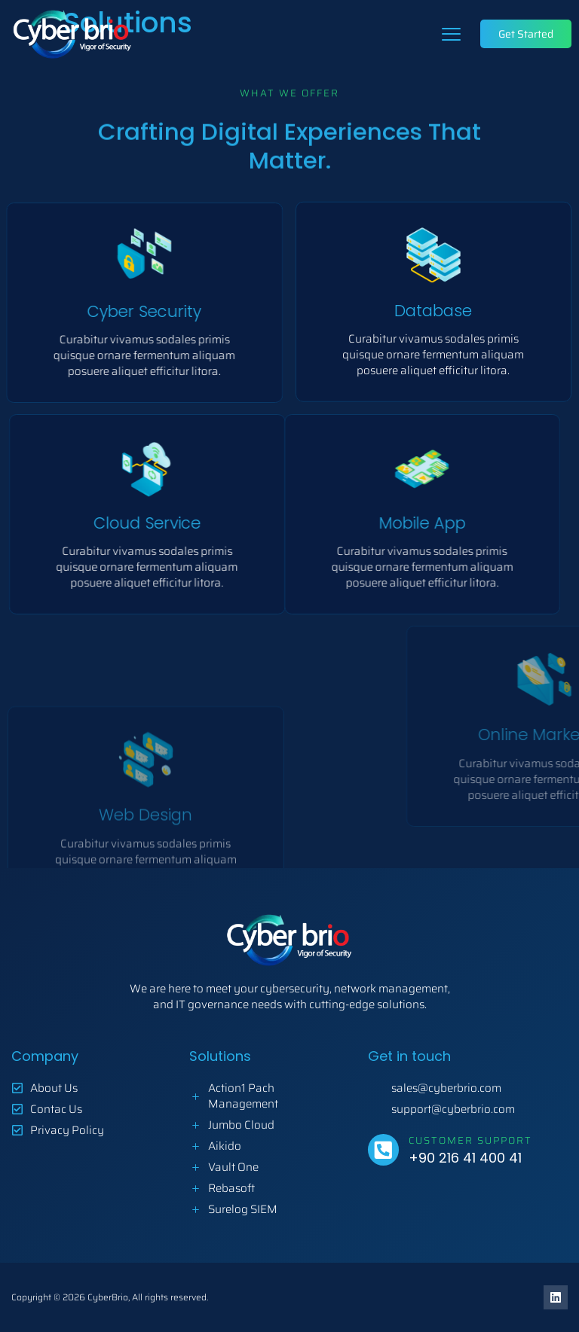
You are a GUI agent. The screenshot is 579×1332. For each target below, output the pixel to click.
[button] (451, 34)
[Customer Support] (383, 1149)
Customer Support (470, 1140)
